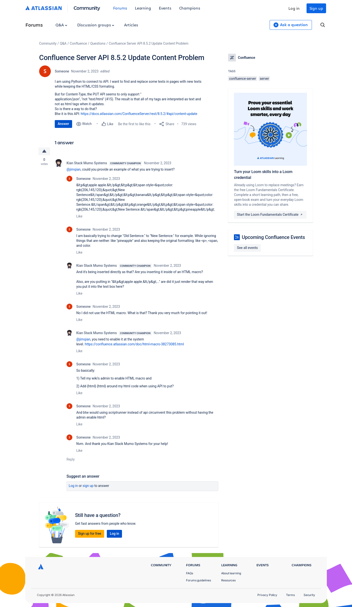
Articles (131, 24)
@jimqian (73, 169)
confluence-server (242, 79)
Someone (62, 71)
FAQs (189, 573)
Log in (294, 8)
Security (309, 595)
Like (79, 216)
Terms (290, 595)
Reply (70, 459)
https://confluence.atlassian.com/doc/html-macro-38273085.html (134, 344)
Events (165, 7)
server (264, 79)
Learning (143, 7)
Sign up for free (89, 533)
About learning (231, 573)
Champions (189, 7)
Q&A (61, 24)
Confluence (78, 43)
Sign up (316, 8)
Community (87, 7)
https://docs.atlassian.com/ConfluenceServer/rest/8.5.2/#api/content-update (139, 114)
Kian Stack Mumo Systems (86, 163)
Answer (63, 124)
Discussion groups (95, 24)
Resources (228, 580)
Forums (120, 7)
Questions (97, 43)
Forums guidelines (198, 580)
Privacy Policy (267, 595)
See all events (247, 248)
